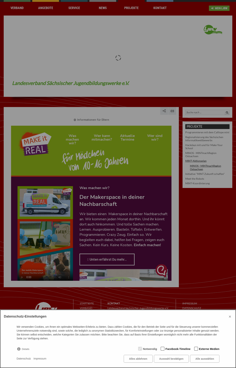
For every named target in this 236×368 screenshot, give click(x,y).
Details (25, 349)
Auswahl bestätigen (171, 358)
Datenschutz (24, 358)
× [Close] (230, 316)
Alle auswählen (204, 358)
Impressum (40, 358)
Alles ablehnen (138, 358)
